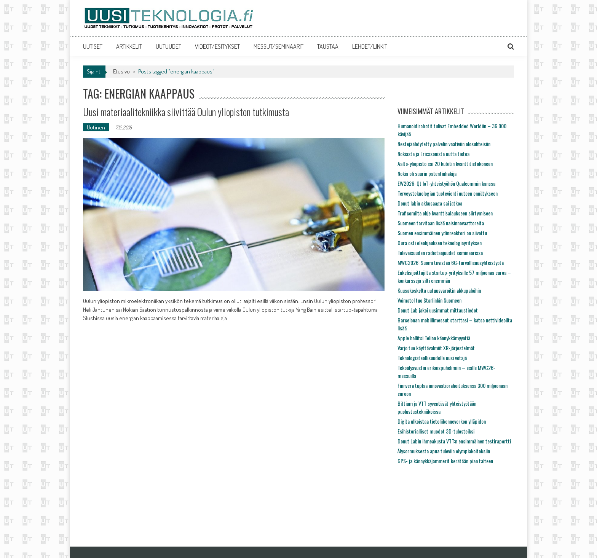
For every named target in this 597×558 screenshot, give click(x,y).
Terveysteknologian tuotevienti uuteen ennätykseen (447, 193)
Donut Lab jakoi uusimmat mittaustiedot (437, 310)
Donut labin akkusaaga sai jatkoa (429, 203)
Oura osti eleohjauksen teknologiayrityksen (439, 243)
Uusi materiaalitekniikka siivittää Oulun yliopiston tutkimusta (186, 111)
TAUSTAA (327, 46)
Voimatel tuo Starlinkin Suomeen (429, 300)
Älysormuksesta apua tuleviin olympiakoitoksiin (443, 451)
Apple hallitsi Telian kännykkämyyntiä (433, 338)
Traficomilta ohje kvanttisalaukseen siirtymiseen (445, 213)
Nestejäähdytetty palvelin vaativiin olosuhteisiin (443, 144)
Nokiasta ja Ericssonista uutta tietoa (433, 154)
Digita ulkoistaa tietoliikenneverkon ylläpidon (441, 421)
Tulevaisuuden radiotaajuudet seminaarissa (440, 253)
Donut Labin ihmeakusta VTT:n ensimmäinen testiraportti (454, 441)
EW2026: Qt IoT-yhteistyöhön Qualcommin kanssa (446, 183)
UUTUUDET (168, 46)
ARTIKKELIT (129, 46)
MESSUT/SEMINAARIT (278, 46)
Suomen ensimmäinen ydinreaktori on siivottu (442, 233)
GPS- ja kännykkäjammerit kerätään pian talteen (445, 461)
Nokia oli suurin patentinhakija (427, 173)
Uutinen (96, 127)
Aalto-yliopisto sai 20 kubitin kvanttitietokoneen (445, 163)
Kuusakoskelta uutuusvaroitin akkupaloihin (439, 290)
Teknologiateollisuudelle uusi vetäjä (432, 358)
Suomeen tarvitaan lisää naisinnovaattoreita (440, 223)
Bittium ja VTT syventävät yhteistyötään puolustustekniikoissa (436, 407)
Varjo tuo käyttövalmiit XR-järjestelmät (436, 348)
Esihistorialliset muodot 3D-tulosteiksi (435, 431)
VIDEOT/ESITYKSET (217, 46)
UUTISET (92, 46)
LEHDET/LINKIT (369, 46)
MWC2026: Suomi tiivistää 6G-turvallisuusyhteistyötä (450, 262)
